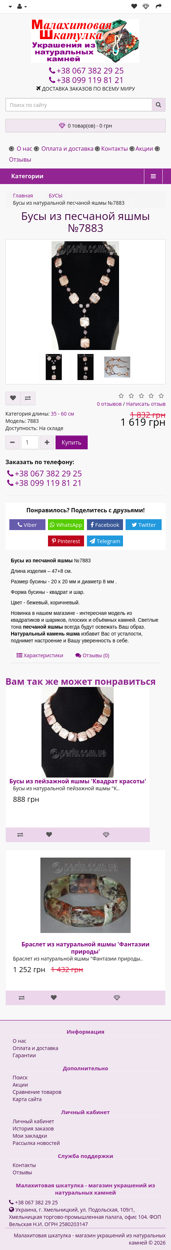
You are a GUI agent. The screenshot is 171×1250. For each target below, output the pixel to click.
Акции (144, 149)
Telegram (104, 541)
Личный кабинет (33, 1121)
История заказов (33, 1128)
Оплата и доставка (67, 149)
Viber (27, 524)
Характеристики (40, 655)
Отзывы (20, 159)
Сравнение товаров (37, 1091)
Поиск (20, 1077)
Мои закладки (30, 1135)
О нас (24, 149)
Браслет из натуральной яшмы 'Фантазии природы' (86, 947)
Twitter (144, 524)
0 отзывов (109, 403)
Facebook (105, 524)
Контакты (114, 149)
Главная (23, 195)
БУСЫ (55, 195)
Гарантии (24, 1055)
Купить (72, 442)
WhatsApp (66, 524)
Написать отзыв (146, 403)
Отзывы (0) (92, 655)
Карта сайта (27, 1099)
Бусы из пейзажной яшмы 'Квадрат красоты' (77, 781)
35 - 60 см (62, 413)
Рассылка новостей (36, 1142)
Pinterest (66, 541)
